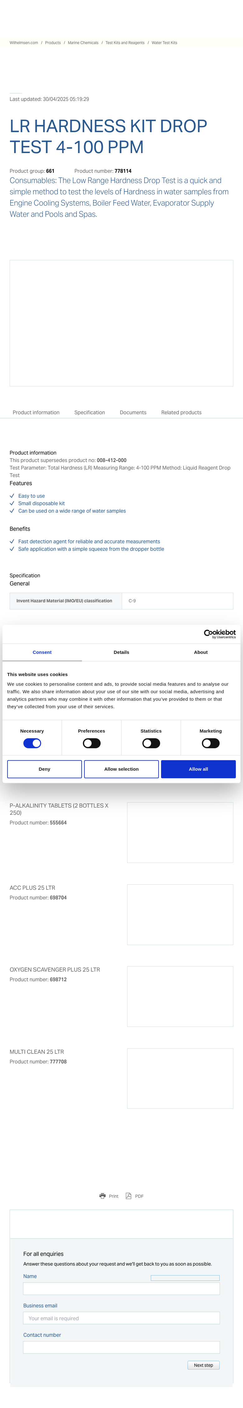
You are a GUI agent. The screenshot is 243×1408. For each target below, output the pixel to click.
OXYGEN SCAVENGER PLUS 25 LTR (55, 969)
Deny (44, 769)
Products (53, 42)
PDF (139, 1196)
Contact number (42, 1335)
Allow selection (121, 769)
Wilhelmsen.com (24, 42)
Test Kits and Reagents (125, 42)
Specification (89, 412)
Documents (133, 412)
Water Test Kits (164, 42)
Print (113, 1196)
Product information (36, 412)
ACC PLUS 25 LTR (32, 887)
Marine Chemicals (83, 42)
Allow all (198, 769)
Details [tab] (121, 652)
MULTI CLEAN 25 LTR (37, 1051)
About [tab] (201, 652)
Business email (40, 1305)
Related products (181, 412)
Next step (203, 1365)
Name (30, 1276)
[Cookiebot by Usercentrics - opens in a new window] (208, 634)
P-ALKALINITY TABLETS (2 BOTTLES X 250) (59, 809)
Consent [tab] (42, 652)
